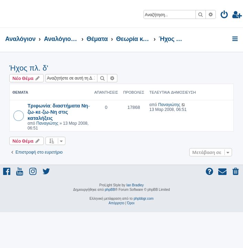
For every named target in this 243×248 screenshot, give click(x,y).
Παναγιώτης (47, 123)
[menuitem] (224, 15)
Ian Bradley (135, 185)
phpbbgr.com (144, 198)
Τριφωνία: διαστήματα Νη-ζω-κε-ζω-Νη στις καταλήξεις (59, 111)
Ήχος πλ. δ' (28, 68)
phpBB (110, 190)
